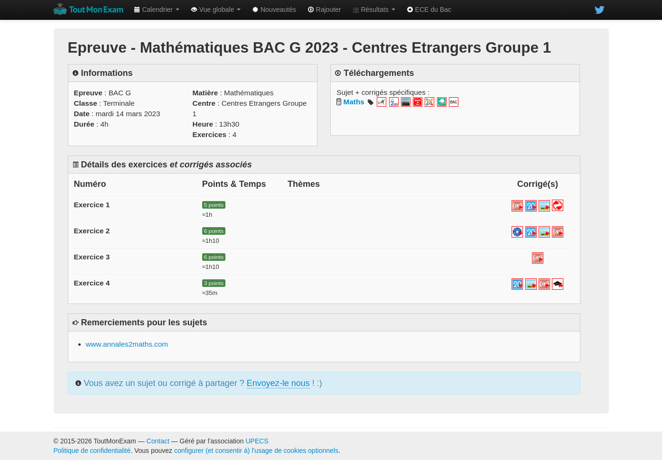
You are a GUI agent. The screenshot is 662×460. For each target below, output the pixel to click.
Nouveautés (274, 9)
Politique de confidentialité (92, 450)
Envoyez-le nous (278, 383)
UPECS (256, 441)
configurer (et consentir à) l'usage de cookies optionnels (256, 450)
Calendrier (156, 9)
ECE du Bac (429, 9)
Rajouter (324, 9)
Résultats (374, 9)
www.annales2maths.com (127, 344)
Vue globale (216, 9)
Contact (158, 441)
